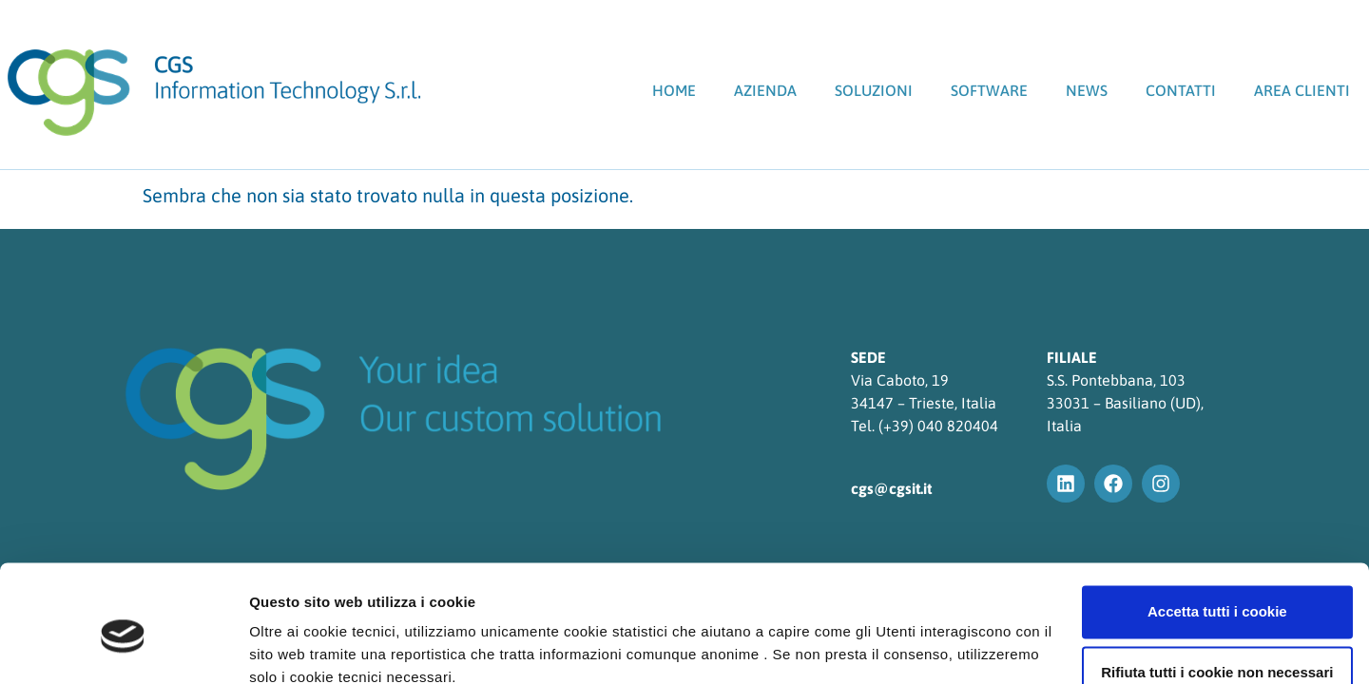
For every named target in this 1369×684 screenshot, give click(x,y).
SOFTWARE (989, 90)
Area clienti (1302, 90)
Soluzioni (874, 90)
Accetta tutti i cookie (1211, 529)
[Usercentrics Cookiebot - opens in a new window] (123, 647)
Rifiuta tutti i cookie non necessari (1210, 589)
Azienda (765, 90)
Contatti (1181, 90)
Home (674, 90)
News (1087, 90)
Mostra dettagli (300, 646)
